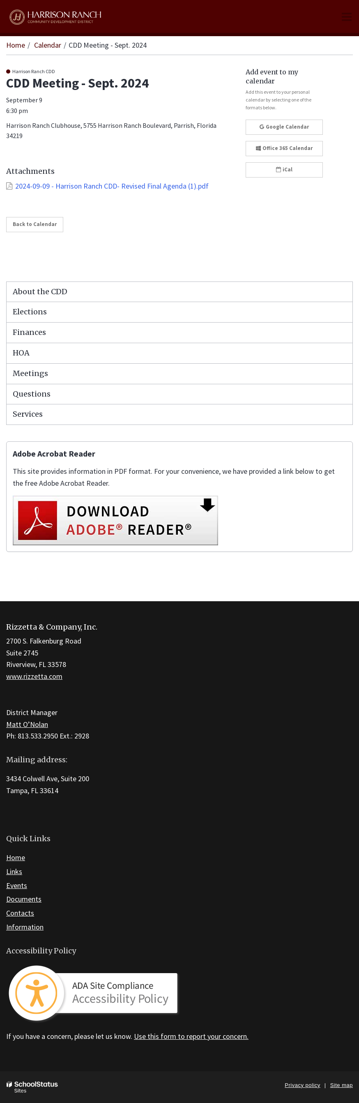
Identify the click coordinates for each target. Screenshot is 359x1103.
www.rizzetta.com (34, 676)
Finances (29, 332)
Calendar (47, 45)
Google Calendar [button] (284, 126)
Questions (32, 394)
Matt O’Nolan (27, 724)
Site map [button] (341, 1085)
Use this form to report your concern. (191, 1036)
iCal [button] (284, 169)
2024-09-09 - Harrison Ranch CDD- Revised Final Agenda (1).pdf (112, 186)
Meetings (30, 373)
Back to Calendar (35, 224)
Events (16, 885)
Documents (23, 899)
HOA (21, 353)
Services (28, 414)
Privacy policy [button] (302, 1085)
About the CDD (40, 291)
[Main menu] (346, 16)
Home (15, 45)
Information (25, 927)
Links (14, 871)
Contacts (20, 913)
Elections (30, 311)
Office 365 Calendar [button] (284, 148)
